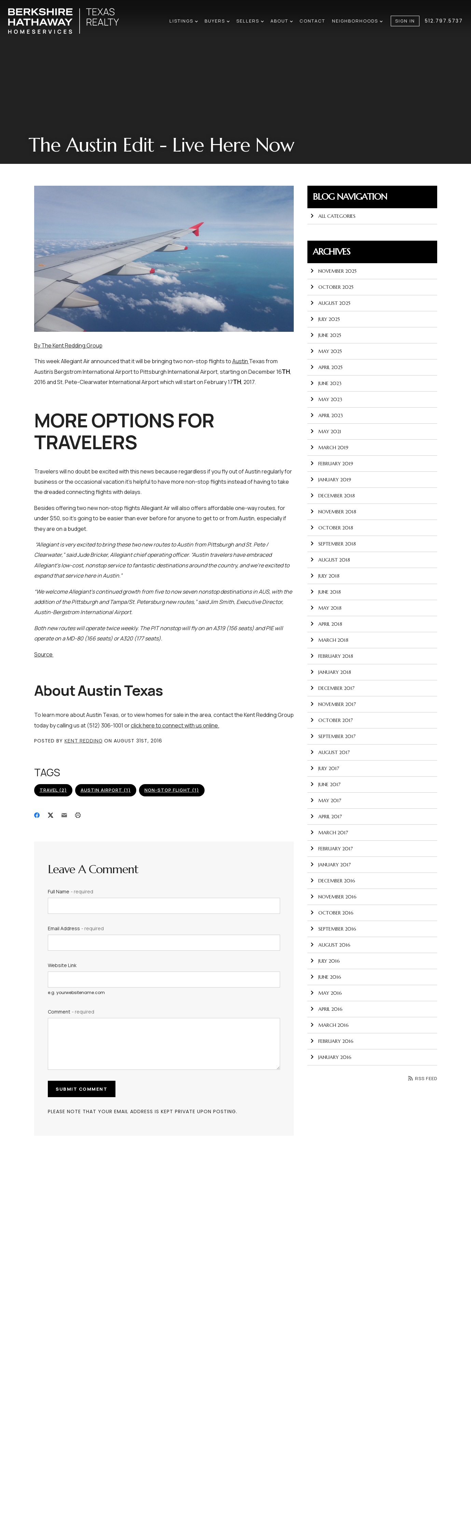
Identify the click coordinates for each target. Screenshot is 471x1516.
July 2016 (325, 961)
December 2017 (332, 688)
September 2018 (333, 544)
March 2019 (329, 447)
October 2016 (332, 913)
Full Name (70, 891)
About (282, 21)
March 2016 (329, 1025)
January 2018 (330, 672)
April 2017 (326, 816)
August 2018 (330, 560)
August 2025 (330, 303)
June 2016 (325, 977)
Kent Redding (83, 740)
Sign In (405, 21)
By (37, 345)
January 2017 (330, 865)
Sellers (250, 21)
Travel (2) (53, 790)
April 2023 (326, 415)
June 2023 (326, 383)
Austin (240, 361)
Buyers (217, 21)
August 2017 (330, 752)
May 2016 (326, 993)
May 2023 (326, 399)
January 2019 (330, 480)
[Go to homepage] (70, 21)
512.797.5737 (444, 21)
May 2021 (325, 431)
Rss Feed (422, 1078)
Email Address (76, 928)
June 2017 (325, 784)
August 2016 (330, 945)
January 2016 (330, 1057)
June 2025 (325, 335)
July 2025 (325, 319)
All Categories (333, 216)
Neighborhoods (357, 21)
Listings (183, 21)
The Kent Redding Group (71, 345)
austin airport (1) (106, 790)
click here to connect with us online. (175, 725)
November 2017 (333, 704)
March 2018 (329, 640)
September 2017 (333, 736)
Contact (312, 21)
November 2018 (333, 512)
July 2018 (325, 576)
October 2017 (331, 720)
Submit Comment (82, 1089)
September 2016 (333, 929)
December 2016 (332, 881)
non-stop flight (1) (171, 790)
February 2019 (331, 464)
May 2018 (326, 608)
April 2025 (326, 367)
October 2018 (331, 528)
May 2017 (325, 800)
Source (44, 654)
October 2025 (332, 287)
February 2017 (331, 849)
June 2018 (325, 592)
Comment (71, 1011)
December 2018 (332, 496)
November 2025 (333, 271)
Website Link (62, 965)
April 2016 (326, 1009)
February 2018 (331, 656)
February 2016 (332, 1041)
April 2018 (326, 624)
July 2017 (324, 768)
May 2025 (326, 351)
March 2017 (329, 833)
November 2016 (333, 897)
